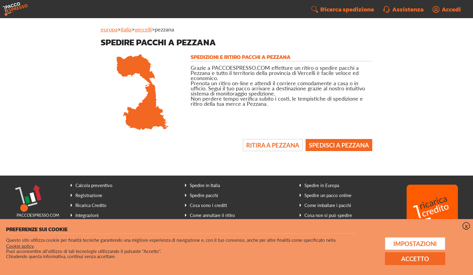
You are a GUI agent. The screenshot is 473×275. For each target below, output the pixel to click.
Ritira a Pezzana (272, 145)
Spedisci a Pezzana (339, 145)
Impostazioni (415, 243)
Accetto (415, 258)
